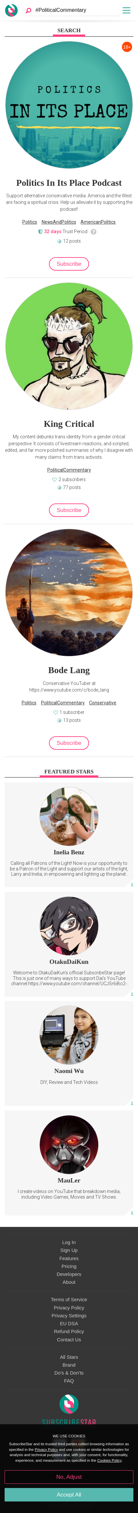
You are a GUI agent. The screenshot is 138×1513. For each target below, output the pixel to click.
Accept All (69, 1495)
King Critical (69, 424)
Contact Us (69, 1339)
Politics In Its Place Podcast (69, 183)
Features (69, 1258)
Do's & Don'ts (69, 1373)
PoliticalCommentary (69, 470)
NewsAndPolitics (59, 222)
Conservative (102, 702)
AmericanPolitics (98, 222)
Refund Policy (69, 1331)
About (69, 1282)
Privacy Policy (69, 1307)
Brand (69, 1365)
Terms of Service (69, 1299)
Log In (69, 1242)
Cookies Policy (109, 1460)
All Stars (69, 1357)
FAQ (69, 1380)
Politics (29, 222)
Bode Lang (69, 670)
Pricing (68, 1266)
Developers (69, 1274)
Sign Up (69, 1250)
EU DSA (69, 1323)
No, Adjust (68, 1477)
